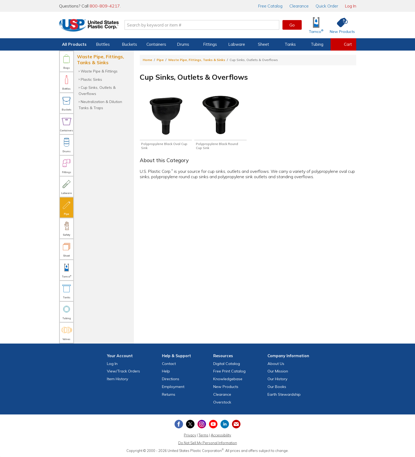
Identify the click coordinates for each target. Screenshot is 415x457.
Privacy (190, 435)
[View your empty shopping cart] (343, 44)
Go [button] (292, 25)
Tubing (317, 44)
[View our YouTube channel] (213, 424)
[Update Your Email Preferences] (236, 424)
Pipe (160, 60)
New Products (225, 386)
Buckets (129, 44)
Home (147, 60)
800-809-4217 (105, 6)
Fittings (210, 44)
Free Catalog (229, 371)
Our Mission (277, 371)
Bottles (103, 44)
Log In (350, 6)
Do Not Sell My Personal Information (207, 443)
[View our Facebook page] (178, 424)
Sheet (263, 44)
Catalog (270, 6)
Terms (203, 435)
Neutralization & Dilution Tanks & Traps (100, 104)
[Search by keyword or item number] (203, 25)
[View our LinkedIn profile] (224, 424)
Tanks (290, 44)
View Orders (123, 371)
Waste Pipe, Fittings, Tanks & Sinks (196, 60)
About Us (275, 363)
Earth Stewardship (284, 394)
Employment (173, 386)
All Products (74, 44)
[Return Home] (90, 26)
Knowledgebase (227, 378)
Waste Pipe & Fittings (99, 71)
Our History (277, 378)
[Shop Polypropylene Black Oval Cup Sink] (166, 122)
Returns (168, 394)
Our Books (276, 386)
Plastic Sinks (91, 79)
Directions (170, 378)
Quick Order (327, 6)
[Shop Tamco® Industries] (316, 25)
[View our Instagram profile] (201, 424)
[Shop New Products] (340, 25)
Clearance (299, 6)
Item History (117, 378)
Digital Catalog (226, 363)
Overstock (222, 402)
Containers (156, 44)
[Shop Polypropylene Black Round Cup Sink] (220, 122)
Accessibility (221, 435)
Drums (183, 44)
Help (166, 371)
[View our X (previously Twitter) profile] (190, 424)
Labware (236, 44)
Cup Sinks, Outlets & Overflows (97, 90)
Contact (169, 363)
